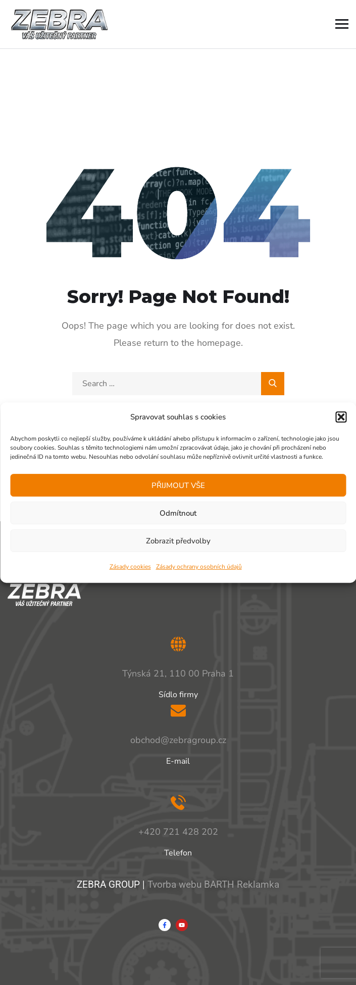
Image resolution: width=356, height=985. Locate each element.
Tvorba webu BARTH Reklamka (213, 884)
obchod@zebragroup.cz (178, 740)
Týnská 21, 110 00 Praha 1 (178, 673)
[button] (341, 417)
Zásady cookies (130, 567)
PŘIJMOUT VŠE (178, 485)
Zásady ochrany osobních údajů (199, 567)
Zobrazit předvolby (178, 541)
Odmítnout (178, 513)
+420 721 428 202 (178, 832)
